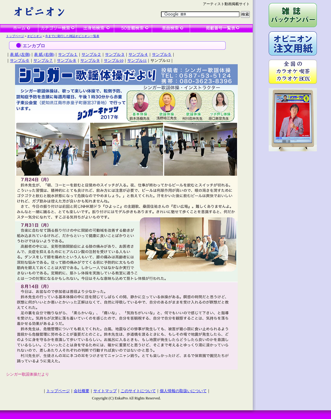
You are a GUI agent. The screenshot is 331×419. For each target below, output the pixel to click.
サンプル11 (137, 60)
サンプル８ (66, 60)
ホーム (19, 28)
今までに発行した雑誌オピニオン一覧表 (72, 36)
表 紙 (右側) (44, 54)
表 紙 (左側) (20, 54)
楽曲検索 (171, 28)
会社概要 (81, 391)
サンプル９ (90, 60)
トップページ (15, 36)
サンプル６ (19, 60)
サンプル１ (68, 54)
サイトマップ (105, 391)
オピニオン (34, 36)
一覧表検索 (221, 28)
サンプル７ (43, 60)
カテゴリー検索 (57, 28)
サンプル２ (91, 54)
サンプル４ (138, 54)
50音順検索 (133, 28)
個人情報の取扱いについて (183, 391)
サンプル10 (113, 60)
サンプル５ (162, 54)
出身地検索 (95, 28)
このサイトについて (138, 391)
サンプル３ (115, 54)
